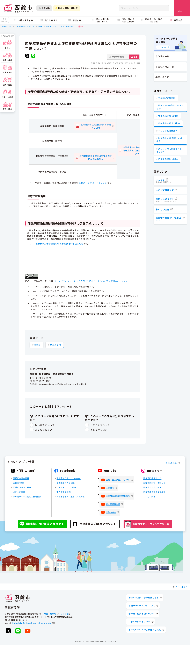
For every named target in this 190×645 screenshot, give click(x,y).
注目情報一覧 (162, 56)
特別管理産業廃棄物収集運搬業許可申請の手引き (96, 158)
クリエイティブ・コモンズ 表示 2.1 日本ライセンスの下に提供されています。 (92, 281)
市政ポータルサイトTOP (24, 26)
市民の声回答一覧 (164, 66)
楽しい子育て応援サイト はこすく (169, 150)
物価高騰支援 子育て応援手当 (169, 140)
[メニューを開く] (182, 8)
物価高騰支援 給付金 (168, 115)
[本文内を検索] (123, 57)
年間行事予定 (162, 76)
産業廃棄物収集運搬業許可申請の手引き (96, 126)
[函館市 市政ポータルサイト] (18, 8)
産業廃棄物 (55, 344)
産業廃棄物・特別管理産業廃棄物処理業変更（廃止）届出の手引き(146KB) (139, 150)
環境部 (37, 344)
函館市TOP (6, 26)
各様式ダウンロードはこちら (93, 182)
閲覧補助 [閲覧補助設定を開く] (44, 8)
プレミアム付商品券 (167, 130)
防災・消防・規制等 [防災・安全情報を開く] (67, 8)
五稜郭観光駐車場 (166, 97)
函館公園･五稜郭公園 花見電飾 (170, 107)
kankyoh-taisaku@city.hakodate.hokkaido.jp (63, 384)
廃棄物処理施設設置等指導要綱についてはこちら (59, 243)
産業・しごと (51, 26)
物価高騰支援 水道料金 (169, 123)
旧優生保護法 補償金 (168, 159)
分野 (40, 26)
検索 (135, 56)
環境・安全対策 (67, 26)
